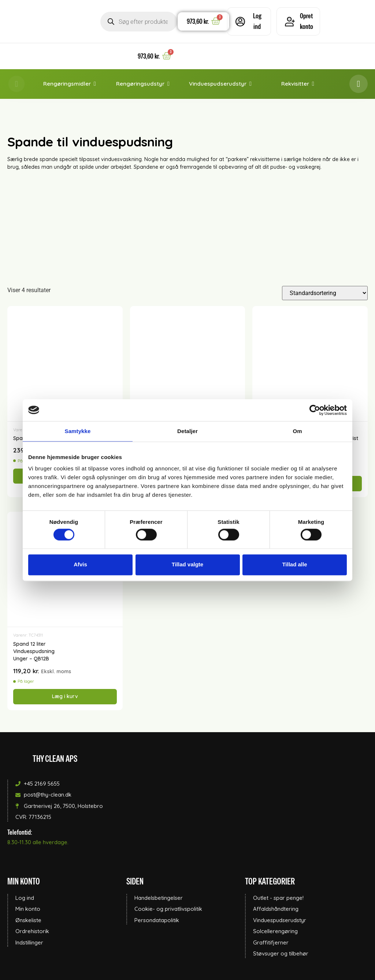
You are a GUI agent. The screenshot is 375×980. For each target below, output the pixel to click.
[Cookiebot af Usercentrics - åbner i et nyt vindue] (315, 410)
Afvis (80, 565)
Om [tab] (297, 431)
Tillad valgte (187, 565)
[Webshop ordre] (325, 293)
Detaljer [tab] (187, 431)
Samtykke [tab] (78, 431)
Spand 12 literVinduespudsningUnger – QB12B (34, 651)
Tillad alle (294, 565)
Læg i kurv (65, 696)
